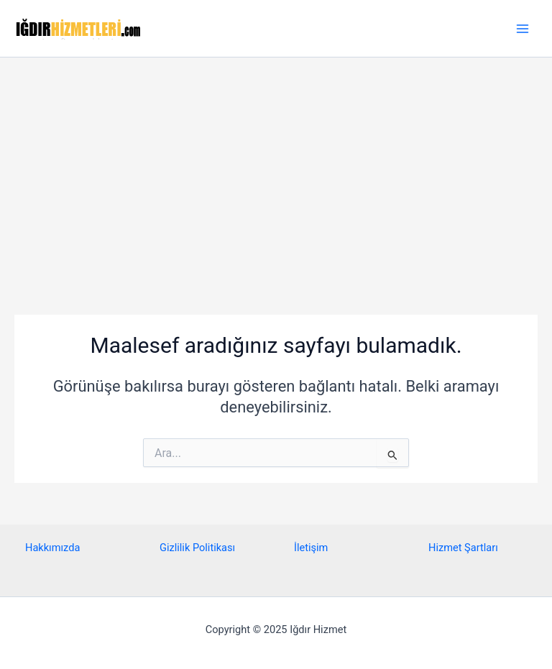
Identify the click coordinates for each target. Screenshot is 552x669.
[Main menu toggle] (522, 29)
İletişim (311, 547)
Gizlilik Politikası (197, 547)
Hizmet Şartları (463, 547)
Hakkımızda (52, 547)
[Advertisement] (276, 165)
